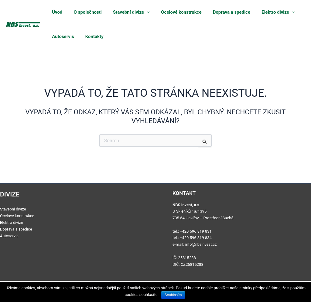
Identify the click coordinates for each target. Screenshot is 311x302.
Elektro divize (255, 12)
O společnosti (82, 12)
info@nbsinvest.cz (201, 244)
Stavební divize (121, 12)
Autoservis (62, 36)
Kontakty (89, 36)
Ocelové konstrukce (167, 12)
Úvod (56, 12)
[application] (137, 12)
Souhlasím (173, 295)
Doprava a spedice (213, 12)
